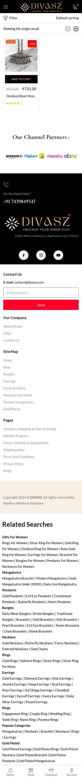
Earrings (9, 381)
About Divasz (13, 326)
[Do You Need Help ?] (6, 184)
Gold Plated (11, 409)
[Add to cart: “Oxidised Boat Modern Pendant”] (21, 79)
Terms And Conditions (19, 457)
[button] (67, 18)
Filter (10, 18)
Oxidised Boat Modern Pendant (21, 96)
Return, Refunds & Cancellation (25, 443)
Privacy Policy (13, 464)
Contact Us (11, 340)
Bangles (9, 374)
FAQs (7, 333)
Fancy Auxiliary (14, 388)
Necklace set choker (17, 395)
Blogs (7, 471)
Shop (6, 367)
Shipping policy (14, 450)
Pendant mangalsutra (18, 402)
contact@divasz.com (29, 282)
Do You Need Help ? (17, 194)
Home (7, 360)
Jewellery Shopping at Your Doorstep (29, 429)
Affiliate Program (15, 436)
